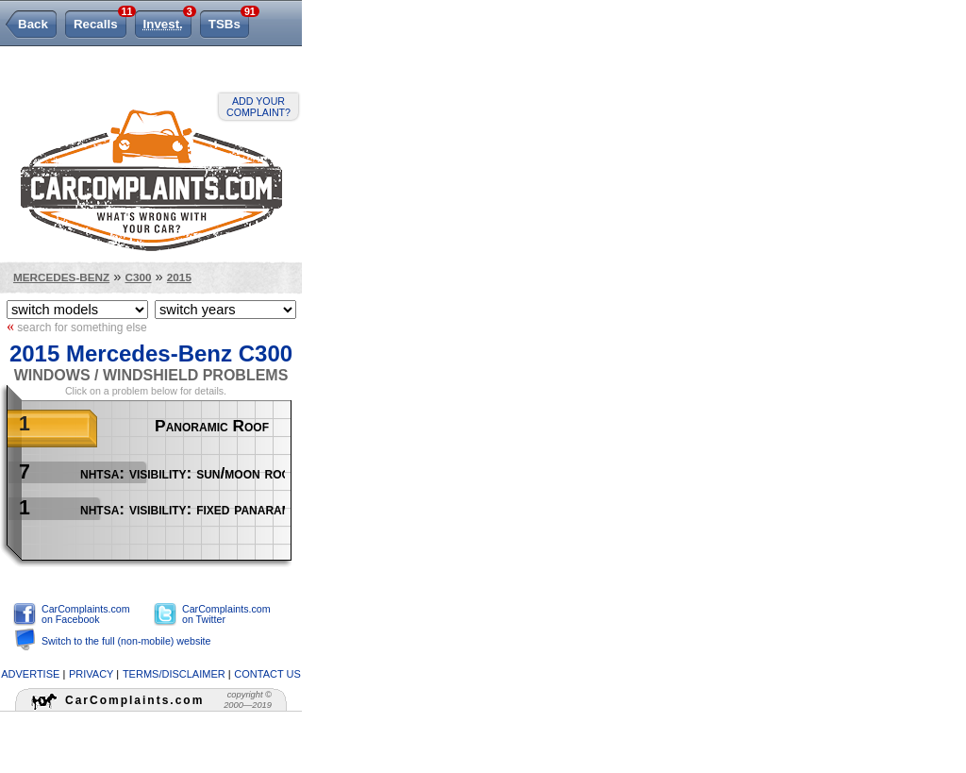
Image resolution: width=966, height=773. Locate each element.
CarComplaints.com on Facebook (86, 614)
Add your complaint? (258, 106)
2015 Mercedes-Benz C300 (150, 353)
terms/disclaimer (174, 674)
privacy (91, 674)
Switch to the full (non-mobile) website (126, 641)
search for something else (77, 326)
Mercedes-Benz (61, 277)
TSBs (228, 20)
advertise (30, 674)
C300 (138, 277)
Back (33, 24)
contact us (267, 674)
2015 (179, 277)
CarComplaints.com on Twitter (226, 614)
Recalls (100, 20)
